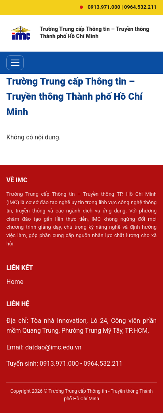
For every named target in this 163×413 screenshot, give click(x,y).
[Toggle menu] (15, 62)
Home (14, 282)
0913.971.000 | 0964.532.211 (122, 7)
